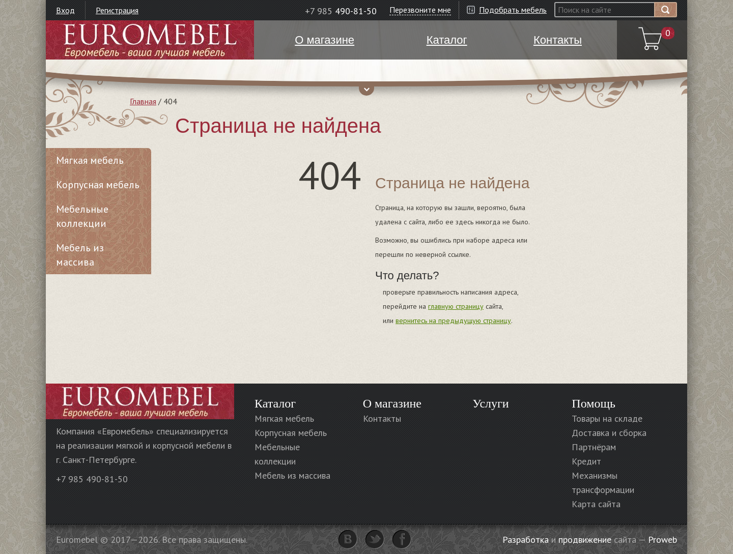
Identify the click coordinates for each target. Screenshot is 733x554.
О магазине (392, 403)
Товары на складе (607, 418)
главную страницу (456, 306)
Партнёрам (594, 447)
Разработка (525, 539)
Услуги (490, 403)
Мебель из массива (80, 255)
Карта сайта (596, 504)
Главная (143, 101)
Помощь (593, 403)
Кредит (586, 461)
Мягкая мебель (90, 160)
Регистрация (117, 10)
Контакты (382, 418)
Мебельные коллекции (82, 216)
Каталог (275, 403)
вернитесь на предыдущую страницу (453, 320)
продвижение (584, 539)
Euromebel (150, 40)
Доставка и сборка (609, 433)
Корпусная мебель (97, 184)
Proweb (662, 539)
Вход (65, 10)
